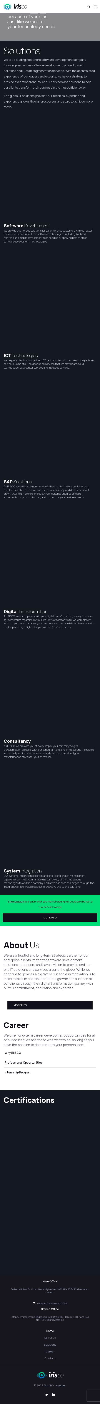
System (12, 871)
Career (50, 1351)
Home (50, 1331)
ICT (8, 355)
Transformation (32, 611)
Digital (11, 611)
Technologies (25, 355)
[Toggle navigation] (95, 7)
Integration (31, 871)
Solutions (22, 51)
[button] (50, 917)
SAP (8, 482)
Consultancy (17, 741)
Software (14, 225)
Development (37, 225)
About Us (50, 1338)
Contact (50, 1358)
